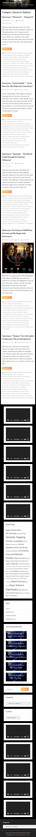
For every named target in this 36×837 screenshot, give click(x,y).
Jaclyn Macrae (6, 63)
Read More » (7, 49)
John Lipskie (20, 63)
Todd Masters (29, 76)
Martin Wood (12, 67)
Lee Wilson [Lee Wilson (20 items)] (15, 571)
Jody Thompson (6, 210)
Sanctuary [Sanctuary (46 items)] (12, 589)
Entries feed (9, 612)
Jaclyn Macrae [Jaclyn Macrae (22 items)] (12, 564)
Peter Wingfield (6, 325)
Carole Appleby (13, 57)
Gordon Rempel (24, 61)
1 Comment (25, 90)
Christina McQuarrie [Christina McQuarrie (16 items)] (12, 551)
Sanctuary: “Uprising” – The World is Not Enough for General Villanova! (17, 157)
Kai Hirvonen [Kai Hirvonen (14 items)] (15, 568)
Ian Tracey (5, 208)
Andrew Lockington (18, 55)
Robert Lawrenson (17, 325)
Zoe (18, 89)
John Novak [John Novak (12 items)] (19, 566)
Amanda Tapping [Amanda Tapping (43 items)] (15, 537)
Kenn (18, 239)
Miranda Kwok (6, 70)
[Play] (8, 420)
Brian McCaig (25, 306)
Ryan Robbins (6, 142)
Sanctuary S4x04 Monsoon (21, 72)
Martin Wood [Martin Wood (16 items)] (10, 574)
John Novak (28, 63)
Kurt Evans (30, 65)
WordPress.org (10, 619)
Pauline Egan (22, 138)
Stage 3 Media (24, 74)
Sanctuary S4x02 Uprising (9, 221)
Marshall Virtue (13, 134)
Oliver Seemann (13, 138)
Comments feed (11, 615)
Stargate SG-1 (6, 76)
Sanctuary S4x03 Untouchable (11, 145)
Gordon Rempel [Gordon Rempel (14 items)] (15, 561)
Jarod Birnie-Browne (8, 132)
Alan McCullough (17, 53)
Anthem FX (27, 55)
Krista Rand (5, 318)
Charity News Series (8, 59)
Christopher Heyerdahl (8, 128)
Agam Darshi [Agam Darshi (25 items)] (11, 530)
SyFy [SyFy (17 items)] (7, 595)
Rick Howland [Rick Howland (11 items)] (20, 578)
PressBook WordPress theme (21, 835)
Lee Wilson (5, 67)
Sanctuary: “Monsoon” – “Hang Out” (18, 17)
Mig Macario (17, 136)
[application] (18, 415)
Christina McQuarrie (20, 59)
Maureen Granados (22, 67)
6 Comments (7, 23)
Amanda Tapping (27, 53)
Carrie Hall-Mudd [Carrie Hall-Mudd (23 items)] (20, 547)
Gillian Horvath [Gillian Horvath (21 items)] (19, 558)
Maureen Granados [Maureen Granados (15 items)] (19, 573)
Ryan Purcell (22, 70)
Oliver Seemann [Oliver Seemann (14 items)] (20, 576)
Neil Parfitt (5, 138)
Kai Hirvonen (5, 65)
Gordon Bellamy (6, 130)
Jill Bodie (13, 63)
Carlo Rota (5, 57)
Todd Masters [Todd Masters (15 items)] (13, 595)
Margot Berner (6, 389)
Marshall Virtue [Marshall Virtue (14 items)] (24, 571)
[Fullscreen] (28, 420)
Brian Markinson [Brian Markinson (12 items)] (14, 544)
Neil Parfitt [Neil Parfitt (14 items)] (12, 576)
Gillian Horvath (15, 61)
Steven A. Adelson (16, 76)
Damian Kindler (6, 61)
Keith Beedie (13, 65)
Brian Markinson (25, 124)
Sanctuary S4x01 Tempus (23, 395)
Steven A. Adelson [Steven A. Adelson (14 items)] (24, 593)
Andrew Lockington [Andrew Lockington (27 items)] (14, 541)
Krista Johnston (22, 65)
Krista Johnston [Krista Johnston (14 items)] (24, 568)
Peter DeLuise (6, 140)
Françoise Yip (15, 204)
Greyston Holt (25, 206)
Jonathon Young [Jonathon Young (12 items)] (26, 566)
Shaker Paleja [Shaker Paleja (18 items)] (14, 593)
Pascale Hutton (22, 217)
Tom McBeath (29, 223)
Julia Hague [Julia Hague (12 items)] (9, 568)
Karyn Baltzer (23, 210)
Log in (8, 608)
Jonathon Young (6, 316)
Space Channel (14, 74)
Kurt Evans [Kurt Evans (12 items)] (8, 571)
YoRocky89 (21, 20)
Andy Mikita (17, 124)
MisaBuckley (20, 163)
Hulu (31, 206)
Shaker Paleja (6, 327)
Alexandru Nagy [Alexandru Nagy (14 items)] (21, 533)
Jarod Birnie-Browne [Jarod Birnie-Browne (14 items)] (24, 564)
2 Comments (7, 166)
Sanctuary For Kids (7, 72)
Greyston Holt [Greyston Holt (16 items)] (24, 561)
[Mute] (25, 420)
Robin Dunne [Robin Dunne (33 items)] (18, 581)
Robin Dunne (14, 70)
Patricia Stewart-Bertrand (24, 342)
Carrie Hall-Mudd (23, 57)
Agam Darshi (7, 53)
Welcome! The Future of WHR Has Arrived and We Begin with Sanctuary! (17, 233)
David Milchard (6, 204)
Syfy (23, 76)
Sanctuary (29, 70)
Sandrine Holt (6, 74)
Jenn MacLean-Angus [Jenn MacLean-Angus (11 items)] (10, 566)
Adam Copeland (8, 196)
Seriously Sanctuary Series (12, 3)
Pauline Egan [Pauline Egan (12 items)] (13, 578)
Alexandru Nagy (26, 119)
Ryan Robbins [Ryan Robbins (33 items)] (17, 585)
